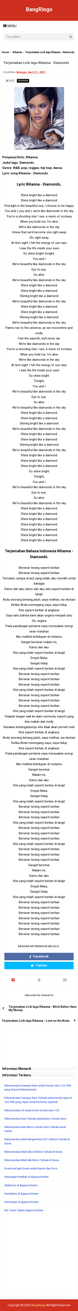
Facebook (39, 956)
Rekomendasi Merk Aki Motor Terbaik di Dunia (31, 1160)
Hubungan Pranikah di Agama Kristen (26, 1176)
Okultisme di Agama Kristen (20, 1185)
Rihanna (17, 52)
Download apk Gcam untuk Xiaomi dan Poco (30, 1168)
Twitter (39, 965)
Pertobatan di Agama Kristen (21, 1202)
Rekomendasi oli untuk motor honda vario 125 (31, 1110)
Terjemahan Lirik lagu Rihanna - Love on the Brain (35, 1020)
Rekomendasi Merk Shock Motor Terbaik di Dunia (33, 1151)
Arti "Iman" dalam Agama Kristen (23, 1210)
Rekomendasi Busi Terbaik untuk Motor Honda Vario (35, 1118)
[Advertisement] (39, 1255)
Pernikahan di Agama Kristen (21, 1193)
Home (5, 52)
